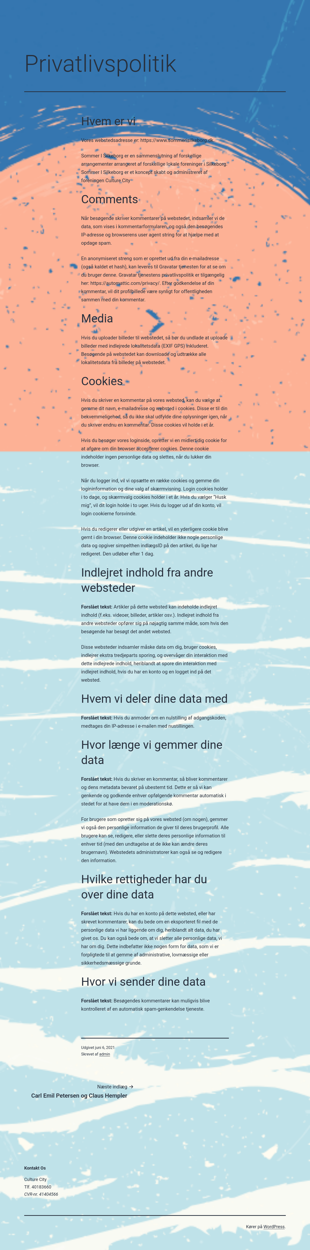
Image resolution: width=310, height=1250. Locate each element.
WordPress (274, 1226)
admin (104, 1054)
